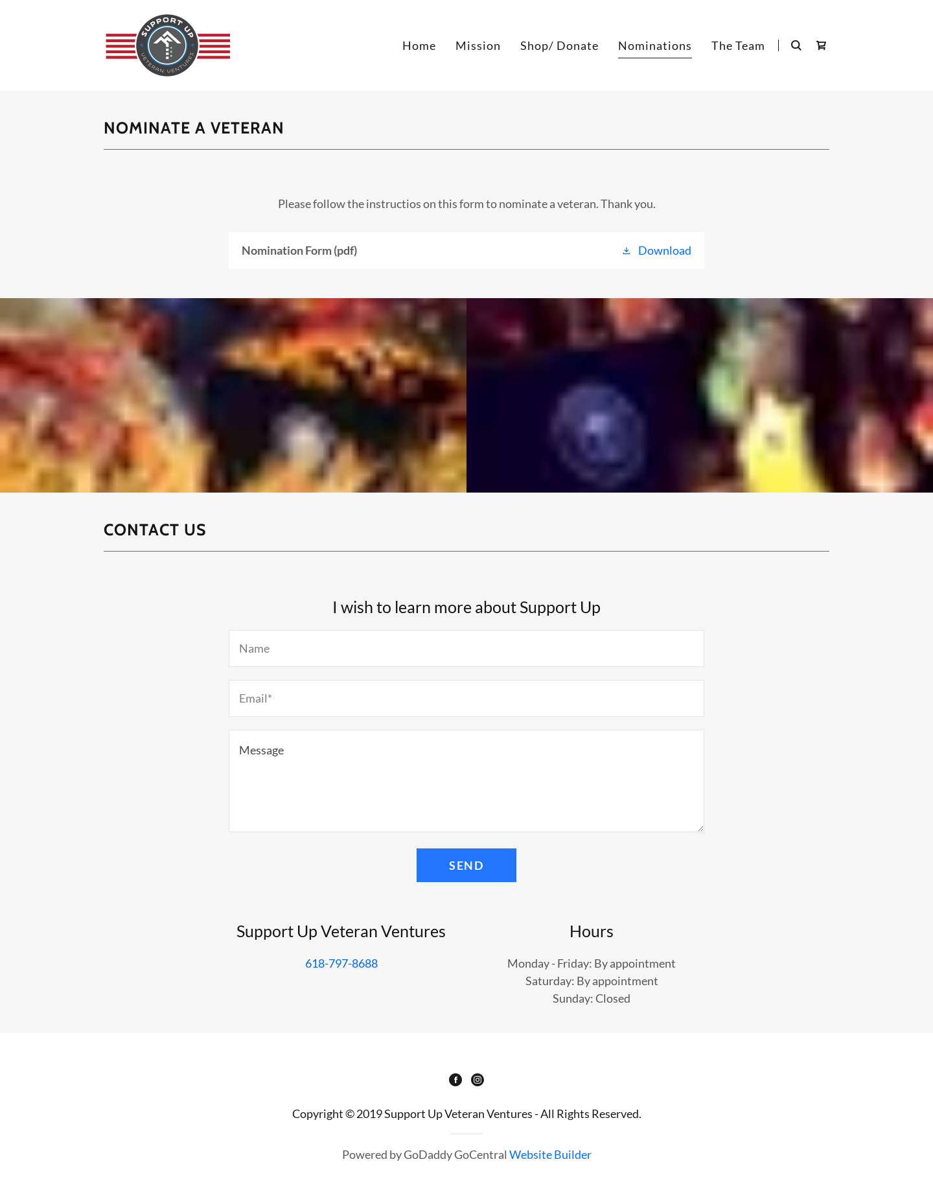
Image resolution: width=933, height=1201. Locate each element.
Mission (478, 45)
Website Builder (550, 1154)
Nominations (655, 45)
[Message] (466, 781)
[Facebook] (455, 1081)
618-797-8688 (341, 963)
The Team (738, 45)
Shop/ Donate (559, 45)
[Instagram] (477, 1081)
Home (419, 45)
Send (466, 865)
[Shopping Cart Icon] (821, 45)
